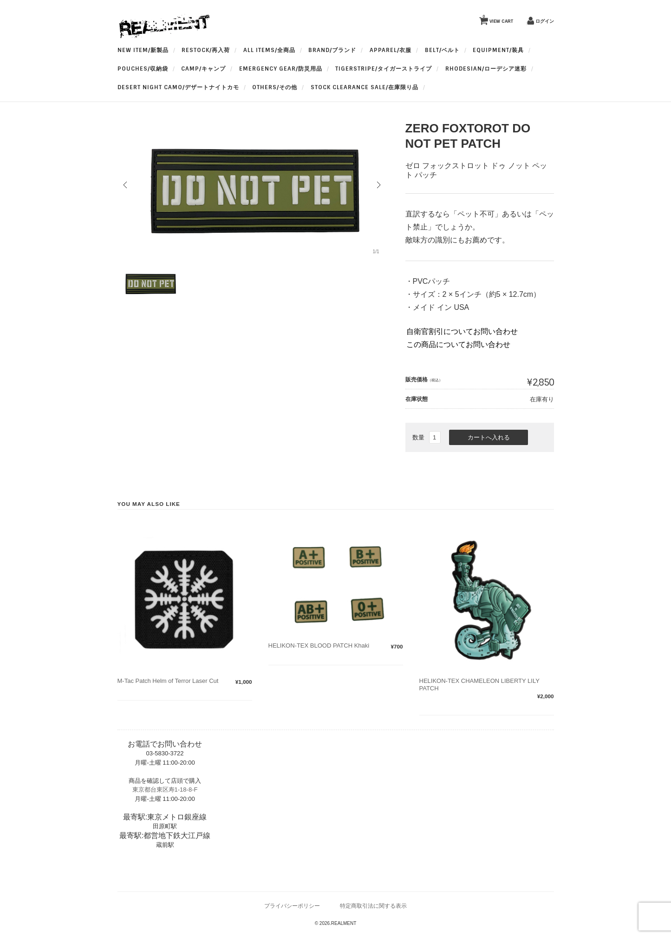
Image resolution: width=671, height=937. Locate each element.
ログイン (544, 21)
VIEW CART (497, 19)
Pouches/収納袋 (142, 68)
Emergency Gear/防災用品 (280, 68)
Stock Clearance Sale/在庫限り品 (364, 87)
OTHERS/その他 (274, 87)
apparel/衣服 (390, 50)
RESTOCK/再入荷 (206, 50)
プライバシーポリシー (292, 906)
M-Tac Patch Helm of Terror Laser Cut (168, 680)
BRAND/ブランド (332, 50)
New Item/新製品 (143, 50)
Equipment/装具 (498, 50)
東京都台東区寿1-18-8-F (165, 789)
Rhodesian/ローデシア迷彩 (486, 68)
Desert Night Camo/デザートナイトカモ (178, 87)
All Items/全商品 (269, 50)
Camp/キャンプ (203, 68)
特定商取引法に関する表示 (373, 906)
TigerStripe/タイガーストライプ (383, 68)
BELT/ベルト (442, 50)
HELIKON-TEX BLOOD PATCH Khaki (319, 645)
